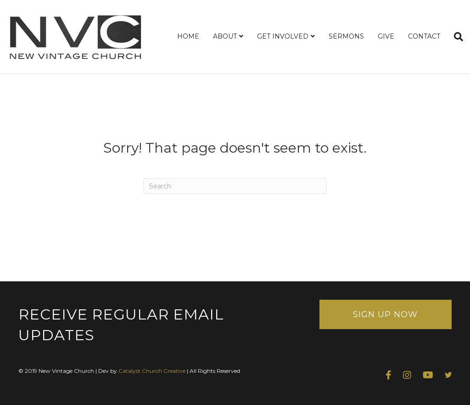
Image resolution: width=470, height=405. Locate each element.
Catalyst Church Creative (151, 370)
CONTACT (424, 36)
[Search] (455, 36)
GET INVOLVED (282, 36)
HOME (188, 36)
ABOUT (225, 36)
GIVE (386, 36)
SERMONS (346, 36)
